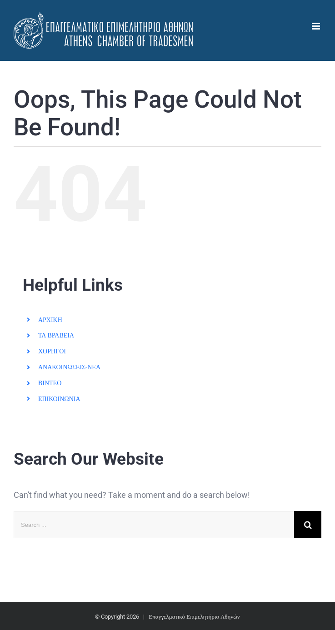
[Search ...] (154, 524)
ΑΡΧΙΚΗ (50, 319)
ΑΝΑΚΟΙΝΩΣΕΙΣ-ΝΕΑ (69, 367)
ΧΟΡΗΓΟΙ (52, 351)
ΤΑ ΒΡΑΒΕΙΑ (56, 335)
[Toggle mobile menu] (316, 26)
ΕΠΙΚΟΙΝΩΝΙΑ (59, 398)
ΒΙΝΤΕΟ (49, 383)
